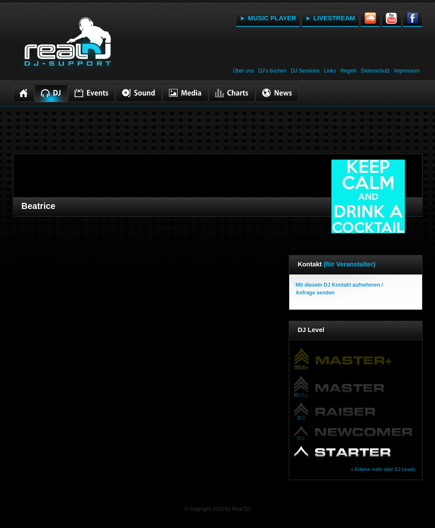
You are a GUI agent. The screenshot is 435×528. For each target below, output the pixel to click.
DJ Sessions (305, 71)
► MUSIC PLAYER (268, 18)
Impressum (406, 71)
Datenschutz (375, 71)
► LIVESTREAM (330, 18)
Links (330, 71)
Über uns (243, 71)
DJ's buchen (272, 71)
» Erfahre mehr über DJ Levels (383, 469)
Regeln (348, 71)
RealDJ (67, 46)
